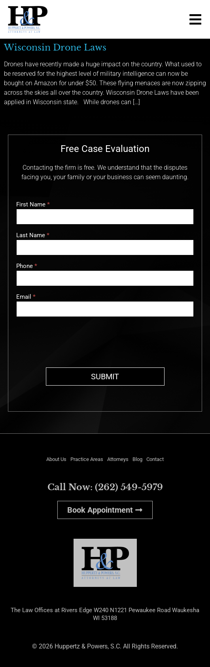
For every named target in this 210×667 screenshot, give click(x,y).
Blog (137, 459)
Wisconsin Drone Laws (55, 47)
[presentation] (76, 340)
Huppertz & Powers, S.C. (88, 646)
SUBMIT (105, 376)
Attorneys (118, 459)
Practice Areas (86, 459)
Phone (26, 266)
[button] (195, 19)
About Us (56, 459)
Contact (155, 459)
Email (26, 297)
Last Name (32, 235)
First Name (33, 205)
